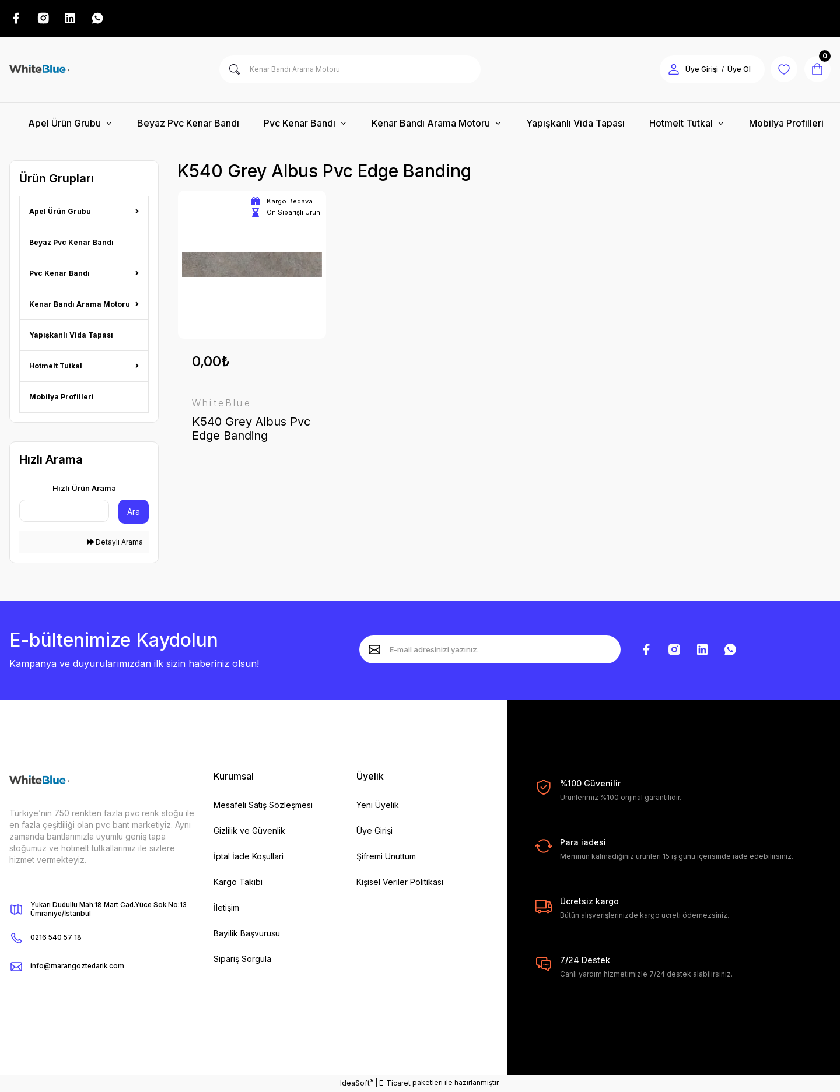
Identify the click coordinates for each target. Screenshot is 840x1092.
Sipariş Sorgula (242, 960)
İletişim (226, 909)
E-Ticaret (395, 1083)
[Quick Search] (64, 512)
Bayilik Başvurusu (247, 934)
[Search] (350, 70)
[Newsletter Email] (490, 650)
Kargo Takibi (238, 883)
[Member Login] (670, 70)
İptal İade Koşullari (249, 857)
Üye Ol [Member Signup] (735, 70)
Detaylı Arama (115, 543)
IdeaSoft (356, 1083)
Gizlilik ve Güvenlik (249, 832)
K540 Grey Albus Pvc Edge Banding (251, 429)
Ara (133, 513)
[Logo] (39, 70)
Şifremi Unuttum (386, 857)
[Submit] (374, 650)
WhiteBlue (221, 403)
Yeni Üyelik (377, 806)
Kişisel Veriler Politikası (399, 883)
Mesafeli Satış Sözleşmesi (263, 806)
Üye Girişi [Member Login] (697, 70)
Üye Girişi (374, 832)
